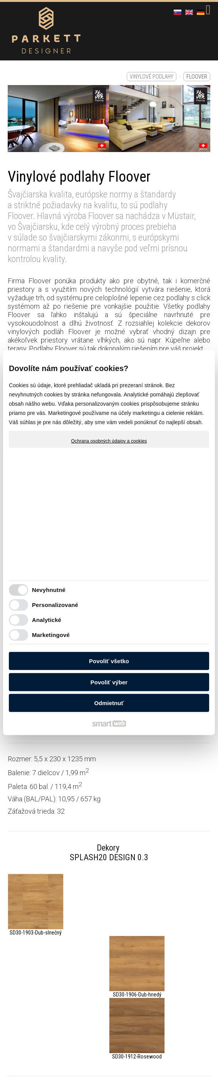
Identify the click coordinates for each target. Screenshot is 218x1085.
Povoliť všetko (109, 661)
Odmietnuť (109, 703)
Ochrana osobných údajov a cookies (109, 440)
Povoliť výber (109, 682)
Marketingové (51, 635)
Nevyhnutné (48, 590)
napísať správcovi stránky (173, 1003)
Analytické (46, 620)
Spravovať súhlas (147, 1008)
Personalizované (55, 605)
